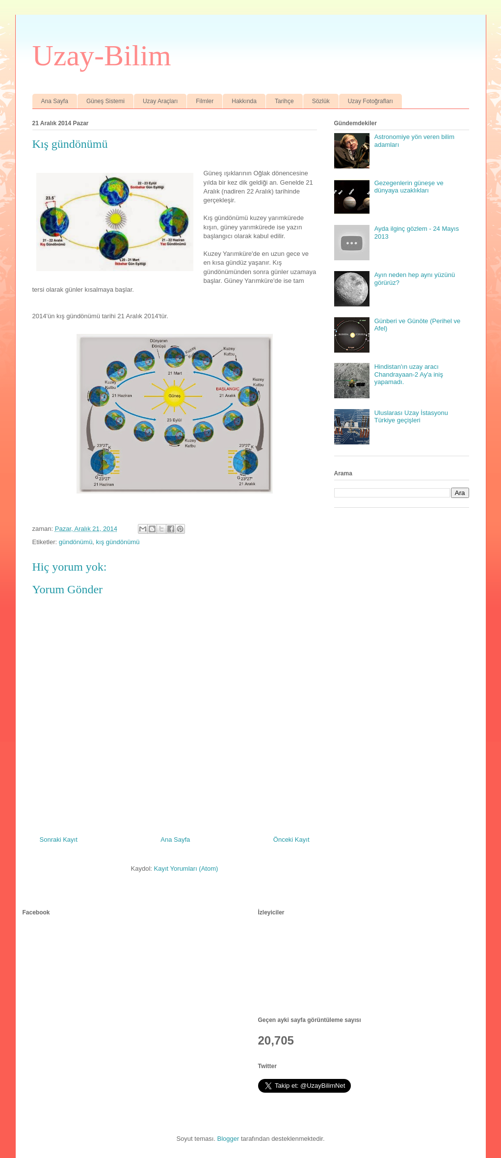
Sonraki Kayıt (59, 839)
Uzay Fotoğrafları (370, 101)
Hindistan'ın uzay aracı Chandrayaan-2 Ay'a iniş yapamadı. (408, 374)
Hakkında (244, 101)
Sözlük (321, 101)
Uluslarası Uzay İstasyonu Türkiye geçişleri (411, 416)
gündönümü (76, 542)
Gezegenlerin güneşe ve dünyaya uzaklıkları (409, 186)
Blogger (228, 1138)
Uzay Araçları (160, 101)
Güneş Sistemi (105, 101)
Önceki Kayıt (291, 839)
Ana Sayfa (54, 101)
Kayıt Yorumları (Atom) (186, 868)
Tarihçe (284, 101)
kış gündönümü (118, 542)
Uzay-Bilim (101, 55)
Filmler (204, 101)
